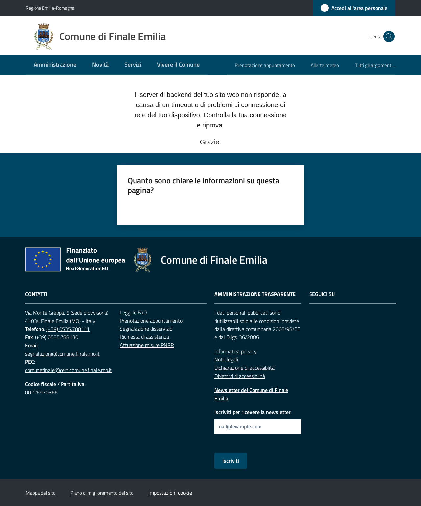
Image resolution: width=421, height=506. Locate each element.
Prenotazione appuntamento (151, 321)
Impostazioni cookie (170, 492)
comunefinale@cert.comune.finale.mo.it (68, 370)
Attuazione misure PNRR (147, 345)
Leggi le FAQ (133, 312)
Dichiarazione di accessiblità (244, 368)
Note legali (226, 359)
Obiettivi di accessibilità (239, 376)
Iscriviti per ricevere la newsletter (252, 412)
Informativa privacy (235, 351)
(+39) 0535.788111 (68, 329)
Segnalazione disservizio (146, 329)
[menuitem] (55, 65)
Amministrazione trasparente (255, 294)
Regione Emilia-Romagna (50, 7)
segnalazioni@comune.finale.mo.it (62, 353)
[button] (387, 36)
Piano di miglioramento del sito (102, 492)
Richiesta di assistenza (144, 337)
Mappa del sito (41, 492)
